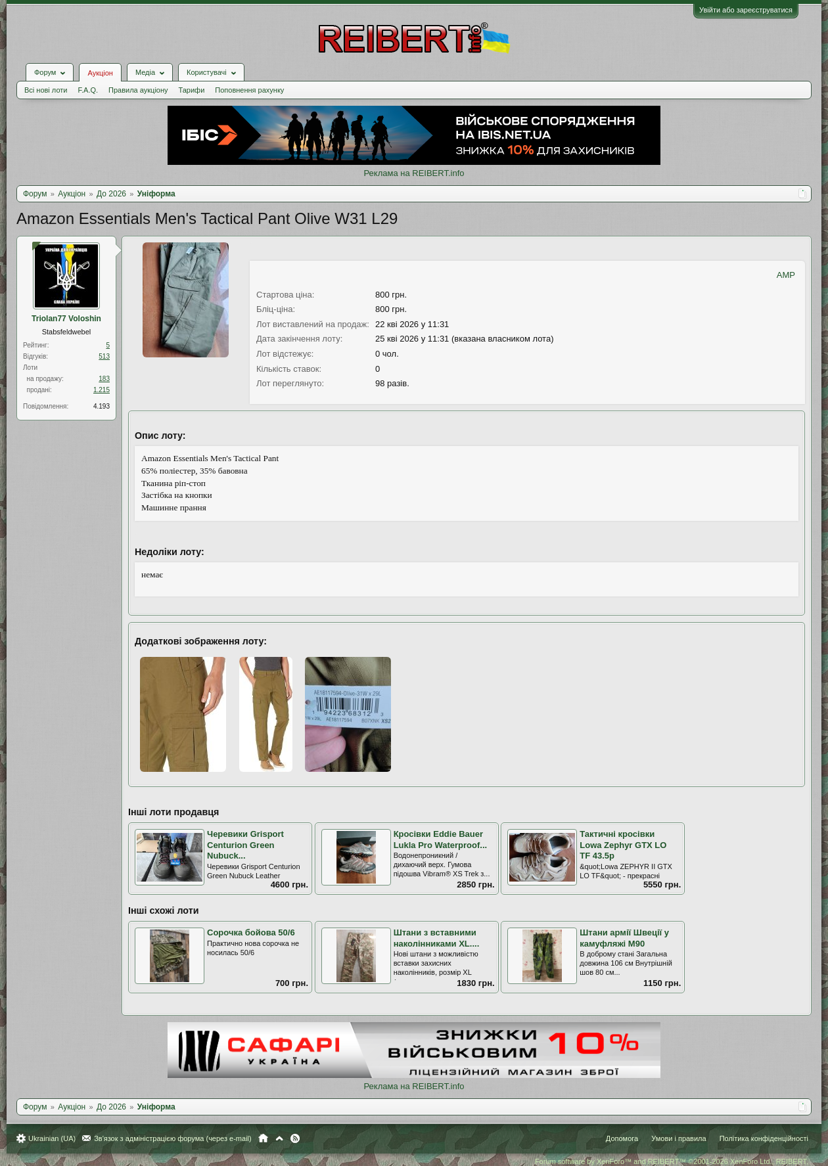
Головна (263, 1138)
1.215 (101, 389)
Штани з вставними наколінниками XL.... (437, 938)
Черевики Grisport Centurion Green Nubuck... (245, 845)
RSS (295, 1138)
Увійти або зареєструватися (746, 10)
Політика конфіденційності (764, 1138)
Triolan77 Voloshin (66, 318)
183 (104, 378)
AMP (786, 275)
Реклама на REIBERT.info (413, 173)
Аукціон (99, 73)
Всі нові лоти (45, 90)
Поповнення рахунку (249, 90)
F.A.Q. (88, 90)
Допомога (622, 1138)
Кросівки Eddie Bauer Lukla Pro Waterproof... (441, 839)
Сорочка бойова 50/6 (251, 932)
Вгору (279, 1138)
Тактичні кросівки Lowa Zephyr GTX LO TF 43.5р (623, 845)
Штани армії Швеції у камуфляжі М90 (624, 938)
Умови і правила (678, 1138)
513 (104, 356)
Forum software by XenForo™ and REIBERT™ (671, 1161)
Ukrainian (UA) (52, 1138)
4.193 (101, 406)
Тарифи (192, 90)
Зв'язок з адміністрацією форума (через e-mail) (173, 1138)
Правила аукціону (138, 90)
